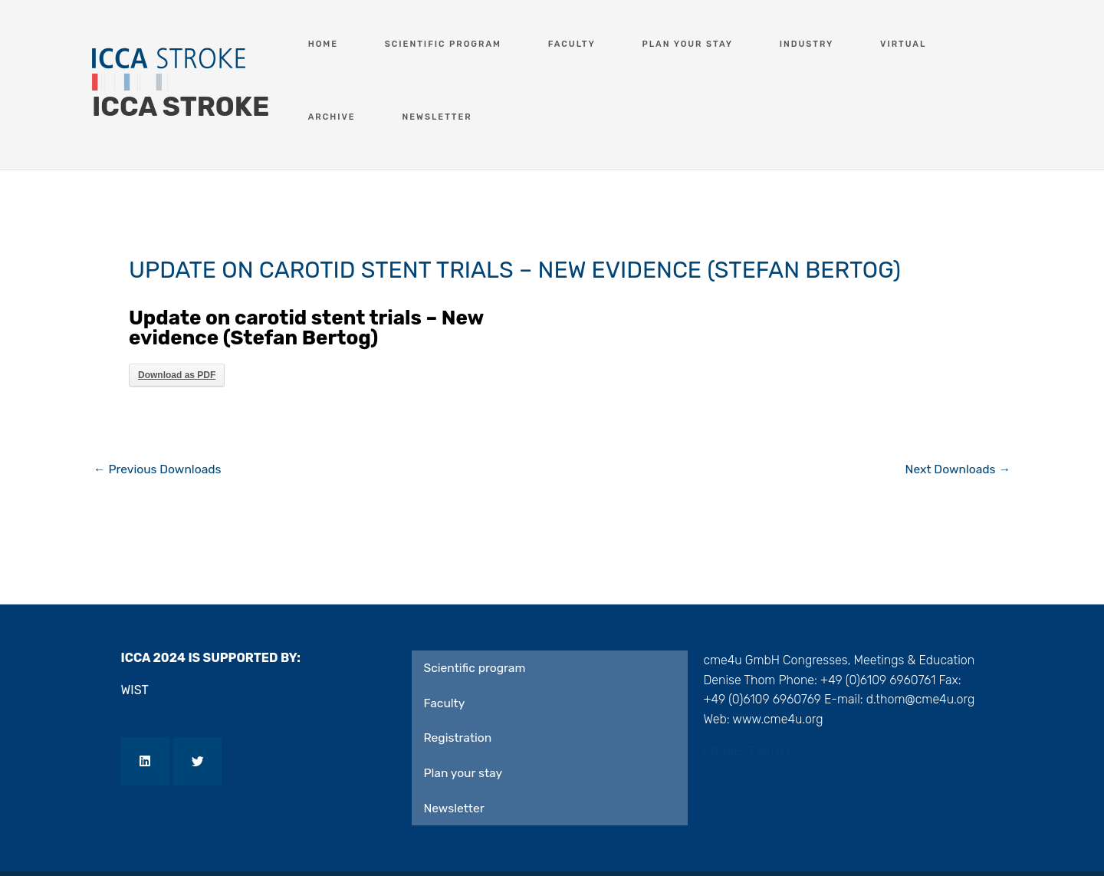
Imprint (155, 845)
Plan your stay (631, 44)
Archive (879, 44)
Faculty (536, 44)
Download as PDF (176, 321)
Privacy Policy (238, 845)
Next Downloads (956, 416)
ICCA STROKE (180, 80)
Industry (729, 44)
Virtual (806, 44)
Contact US (333, 845)
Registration (458, 685)
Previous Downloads (159, 416)
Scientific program (428, 44)
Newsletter (964, 44)
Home (328, 44)
